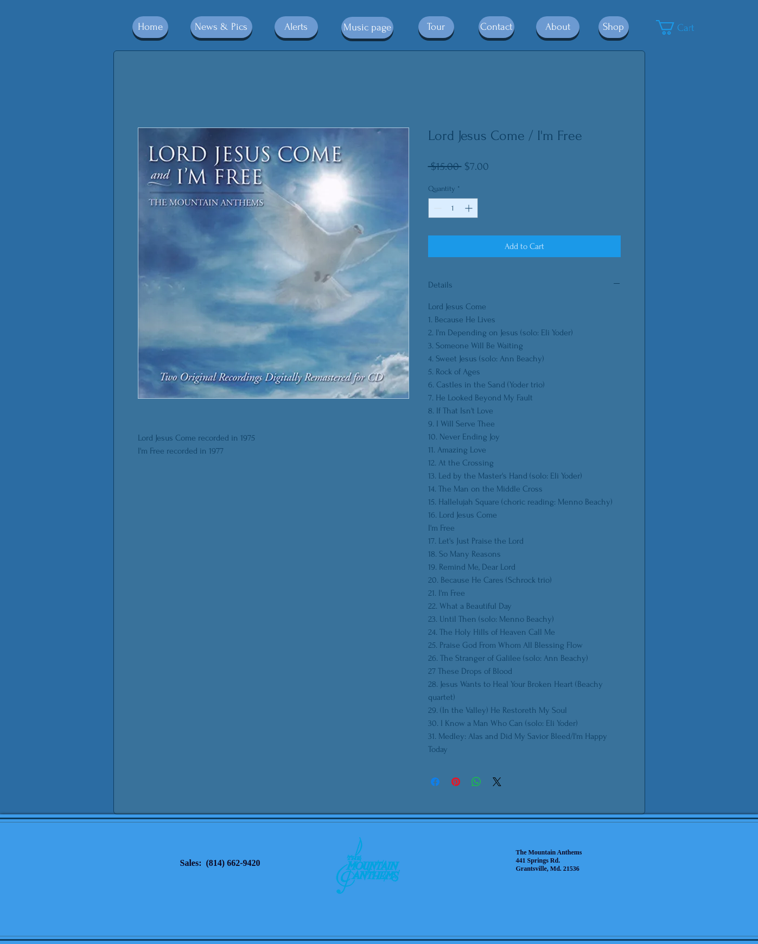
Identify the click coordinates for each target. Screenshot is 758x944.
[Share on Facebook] (435, 781)
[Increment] (469, 208)
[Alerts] (296, 27)
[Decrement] (436, 208)
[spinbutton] (453, 208)
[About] (557, 27)
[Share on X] (497, 781)
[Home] (150, 27)
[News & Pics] (221, 27)
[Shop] (613, 27)
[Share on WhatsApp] (476, 781)
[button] (683, 27)
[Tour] (436, 27)
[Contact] (496, 27)
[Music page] (367, 28)
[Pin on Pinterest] (455, 781)
